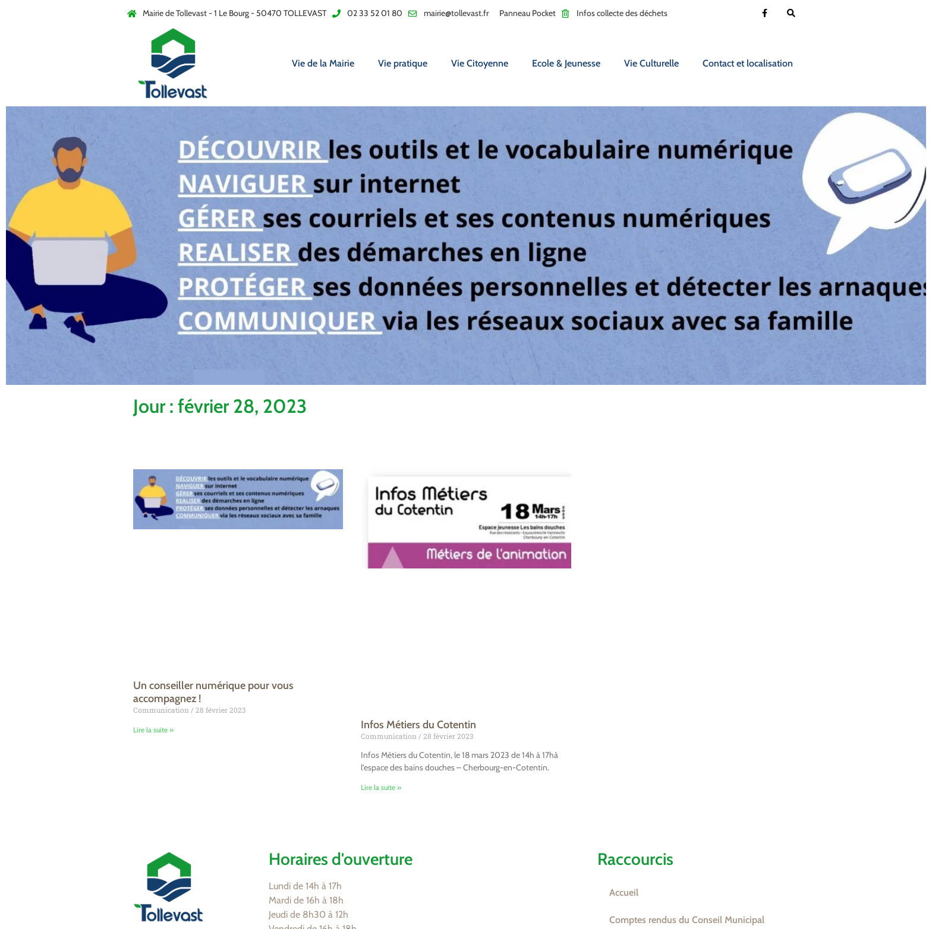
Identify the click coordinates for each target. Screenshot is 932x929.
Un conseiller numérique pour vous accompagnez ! (213, 692)
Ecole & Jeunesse (566, 63)
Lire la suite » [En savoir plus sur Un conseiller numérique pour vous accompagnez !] (153, 729)
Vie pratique (402, 63)
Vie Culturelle (651, 63)
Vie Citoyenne (479, 63)
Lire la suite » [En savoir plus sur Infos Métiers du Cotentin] (381, 787)
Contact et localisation (748, 63)
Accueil (623, 892)
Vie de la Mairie (323, 63)
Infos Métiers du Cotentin (418, 724)
